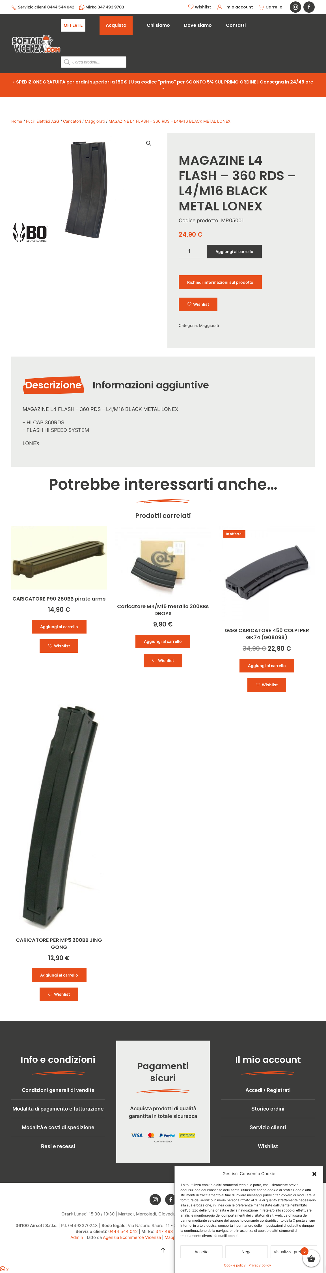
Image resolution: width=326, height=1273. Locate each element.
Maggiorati (209, 325)
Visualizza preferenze (294, 1251)
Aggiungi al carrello (234, 251)
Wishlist (199, 7)
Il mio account (235, 7)
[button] (314, 1174)
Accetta (202, 1251)
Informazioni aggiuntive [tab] (151, 385)
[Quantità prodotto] (191, 251)
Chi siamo (158, 25)
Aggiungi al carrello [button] (59, 626)
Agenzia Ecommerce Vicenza (132, 1245)
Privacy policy (260, 1265)
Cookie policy (235, 1265)
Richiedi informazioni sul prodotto (220, 282)
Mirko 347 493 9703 (101, 7)
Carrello (270, 7)
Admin (76, 1245)
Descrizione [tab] (53, 385)
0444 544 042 (123, 1239)
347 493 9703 (170, 1239)
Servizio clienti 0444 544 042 (42, 7)
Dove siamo (198, 25)
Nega (246, 1251)
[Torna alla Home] (36, 43)
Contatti (236, 25)
